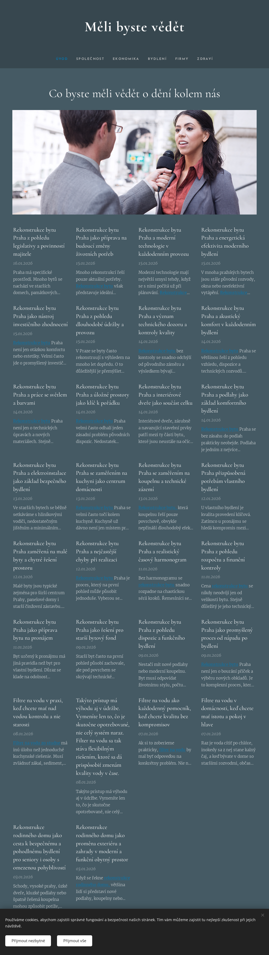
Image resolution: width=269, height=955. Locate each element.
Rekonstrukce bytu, (158, 507)
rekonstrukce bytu (156, 584)
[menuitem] (60, 59)
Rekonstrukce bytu (94, 285)
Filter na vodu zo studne (37, 742)
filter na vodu (172, 749)
